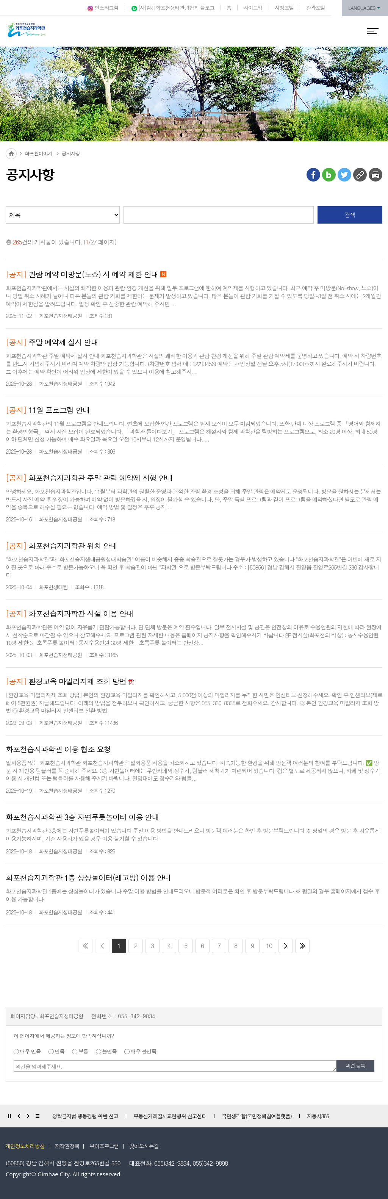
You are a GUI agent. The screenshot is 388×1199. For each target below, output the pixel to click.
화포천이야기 (39, 153)
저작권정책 (67, 1146)
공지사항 (71, 153)
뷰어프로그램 (104, 1146)
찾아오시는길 (144, 1146)
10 (269, 945)
